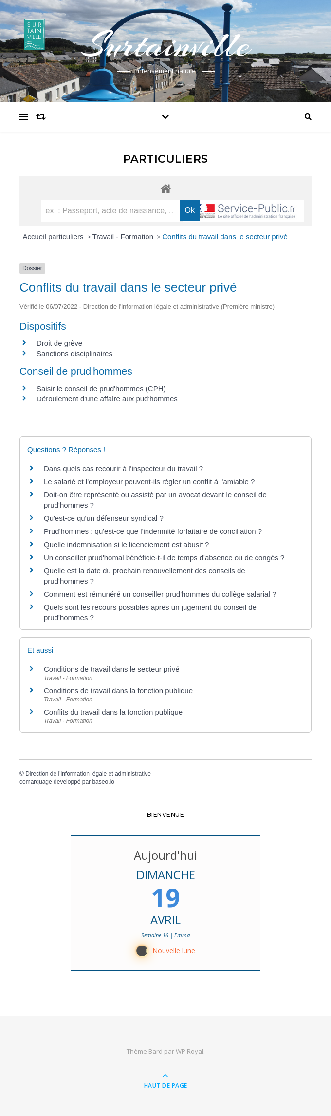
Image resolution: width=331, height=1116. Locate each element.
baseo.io (103, 781)
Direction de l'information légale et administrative (88, 773)
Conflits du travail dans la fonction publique (113, 712)
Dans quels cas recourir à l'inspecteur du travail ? (123, 468)
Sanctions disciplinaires (74, 353)
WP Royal (189, 1051)
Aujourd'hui (165, 855)
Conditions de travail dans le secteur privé (111, 669)
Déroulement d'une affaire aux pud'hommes (107, 399)
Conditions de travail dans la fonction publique (118, 690)
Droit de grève (59, 343)
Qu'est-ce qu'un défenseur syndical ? (104, 518)
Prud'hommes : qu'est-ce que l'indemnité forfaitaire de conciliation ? (153, 531)
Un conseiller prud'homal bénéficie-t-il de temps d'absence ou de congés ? (164, 557)
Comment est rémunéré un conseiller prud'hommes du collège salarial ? (160, 594)
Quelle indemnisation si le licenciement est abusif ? (126, 544)
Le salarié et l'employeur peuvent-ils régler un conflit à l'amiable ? (149, 481)
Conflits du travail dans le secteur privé (225, 236)
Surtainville (165, 44)
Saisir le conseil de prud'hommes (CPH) (101, 388)
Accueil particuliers (54, 236)
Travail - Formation (123, 236)
